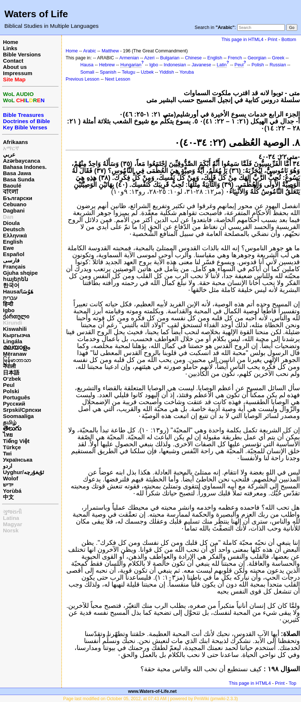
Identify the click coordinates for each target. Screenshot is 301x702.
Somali (87, 72)
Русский (14, 403)
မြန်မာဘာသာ (17, 360)
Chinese (193, 57)
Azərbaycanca (21, 161)
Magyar (12, 524)
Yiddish (166, 72)
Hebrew (107, 64)
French (235, 57)
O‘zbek (12, 379)
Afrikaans (15, 142)
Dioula (11, 223)
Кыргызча (16, 335)
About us (15, 67)
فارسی (11, 260)
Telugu (128, 72)
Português (16, 397)
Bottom (289, 39)
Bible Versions (22, 54)
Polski (11, 391)
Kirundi (12, 322)
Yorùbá (12, 491)
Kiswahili (15, 329)
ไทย (8, 435)
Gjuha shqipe (20, 273)
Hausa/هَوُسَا (18, 291)
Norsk (11, 530)
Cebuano (14, 204)
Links (10, 48)
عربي (9, 154)
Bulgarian (170, 57)
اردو (7, 466)
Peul (9, 385)
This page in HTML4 (242, 39)
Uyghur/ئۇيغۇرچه (23, 472)
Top (292, 683)
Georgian (256, 57)
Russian (277, 64)
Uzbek (147, 72)
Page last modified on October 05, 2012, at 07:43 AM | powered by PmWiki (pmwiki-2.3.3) (150, 698)
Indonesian (175, 64)
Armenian (129, 57)
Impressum (17, 73)
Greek (278, 57)
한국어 (11, 285)
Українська (17, 460)
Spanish (108, 72)
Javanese (201, 64)
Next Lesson (117, 79)
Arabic (89, 50)
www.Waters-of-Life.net (152, 691)
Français (14, 266)
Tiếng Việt (16, 441)
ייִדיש (8, 484)
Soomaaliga (18, 416)
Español (13, 254)
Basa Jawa (17, 173)
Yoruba (187, 72)
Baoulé (12, 185)
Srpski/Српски (22, 410)
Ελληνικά (15, 235)
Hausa (86, 64)
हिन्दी (8, 304)
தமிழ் (9, 422)
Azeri (149, 57)
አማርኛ (11, 148)
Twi (7, 453)
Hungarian (130, 64)
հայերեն (15, 279)
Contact (13, 61)
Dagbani (14, 210)
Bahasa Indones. (25, 167)
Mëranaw (14, 354)
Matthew (110, 50)
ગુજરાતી (12, 512)
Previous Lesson (82, 79)
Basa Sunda (18, 179)
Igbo (9, 310)
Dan (8, 217)
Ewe (8, 248)
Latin (222, 64)
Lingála (12, 341)
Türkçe (12, 447)
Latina (11, 518)
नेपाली (9, 366)
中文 (8, 497)
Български (17, 198)
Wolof (10, 478)
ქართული (16, 316)
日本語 (11, 372)
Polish (258, 64)
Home (10, 42)
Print (272, 39)
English (13, 242)
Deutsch (14, 229)
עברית (10, 298)
